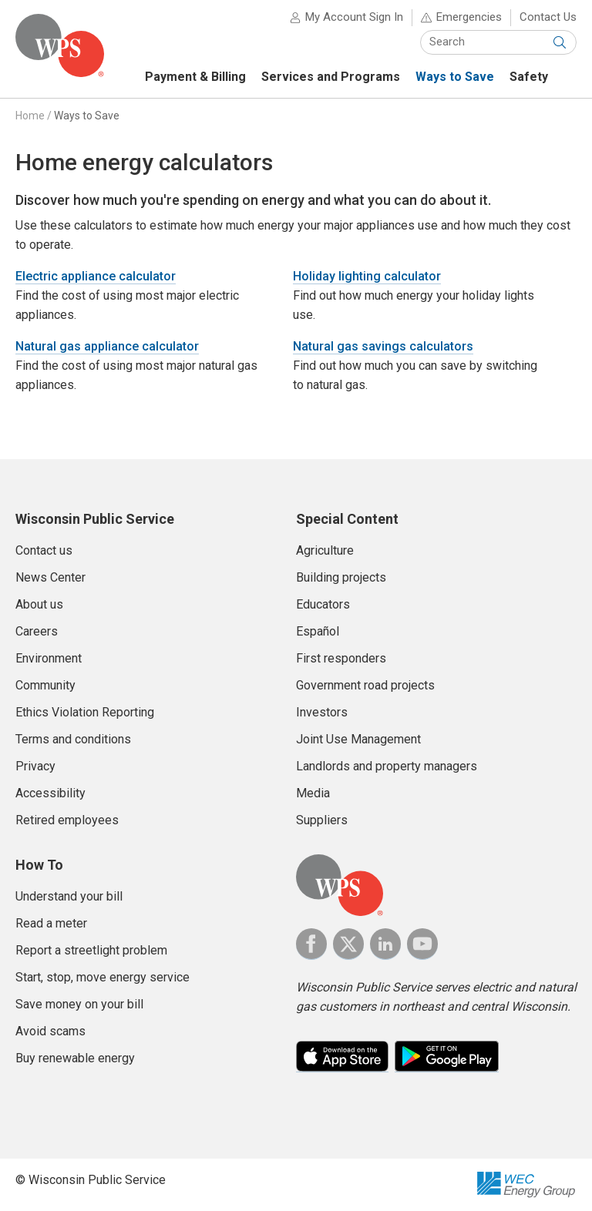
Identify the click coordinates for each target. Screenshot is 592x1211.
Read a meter (51, 923)
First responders (341, 658)
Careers (36, 631)
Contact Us (548, 17)
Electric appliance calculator (95, 276)
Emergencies (469, 17)
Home (30, 115)
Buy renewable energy (75, 1058)
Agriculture (325, 550)
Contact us (43, 550)
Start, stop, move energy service (102, 977)
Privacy (35, 766)
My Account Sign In (354, 17)
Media (313, 793)
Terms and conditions (73, 739)
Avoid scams (50, 1031)
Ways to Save (86, 115)
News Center (50, 577)
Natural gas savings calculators (383, 346)
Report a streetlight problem (91, 950)
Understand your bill (69, 896)
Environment (48, 658)
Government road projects (365, 685)
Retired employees (67, 820)
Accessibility (50, 793)
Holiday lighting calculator (367, 276)
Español (317, 631)
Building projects (341, 577)
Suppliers (322, 820)
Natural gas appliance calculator (107, 346)
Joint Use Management (358, 739)
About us (39, 604)
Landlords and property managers (386, 766)
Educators (323, 604)
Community (45, 685)
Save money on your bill (79, 1004)
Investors (322, 712)
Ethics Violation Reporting (84, 712)
